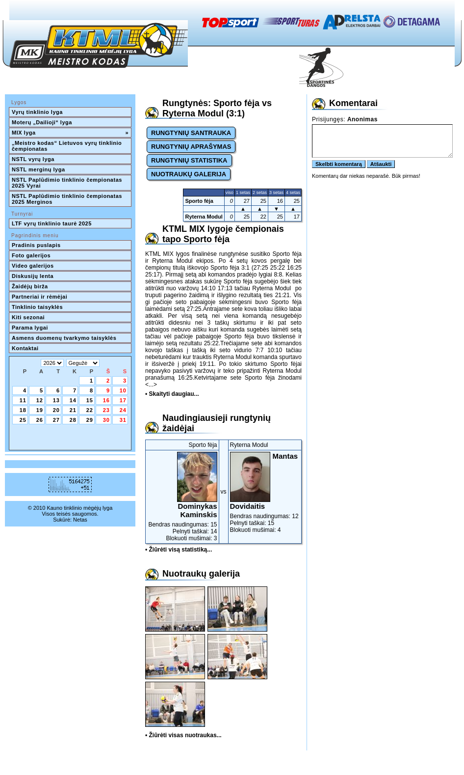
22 (89, 410)
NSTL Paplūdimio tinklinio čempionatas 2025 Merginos (68, 199)
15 (89, 400)
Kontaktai (25, 348)
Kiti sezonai (28, 317)
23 (106, 410)
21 (73, 410)
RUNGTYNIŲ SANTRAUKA (191, 133)
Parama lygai (30, 328)
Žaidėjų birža (30, 286)
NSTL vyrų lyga (33, 159)
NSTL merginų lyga (38, 169)
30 (106, 420)
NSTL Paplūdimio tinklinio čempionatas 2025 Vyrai (68, 183)
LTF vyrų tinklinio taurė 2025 (52, 223)
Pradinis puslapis (36, 245)
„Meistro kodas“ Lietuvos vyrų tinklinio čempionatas (68, 146)
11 (23, 400)
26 (39, 420)
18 (23, 410)
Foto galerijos (31, 255)
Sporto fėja (199, 201)
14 (73, 400)
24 (123, 410)
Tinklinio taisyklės (37, 307)
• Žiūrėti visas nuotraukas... (183, 735)
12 (39, 400)
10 (123, 390)
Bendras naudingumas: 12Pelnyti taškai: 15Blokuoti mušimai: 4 (265, 492)
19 (39, 410)
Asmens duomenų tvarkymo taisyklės (64, 338)
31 (123, 420)
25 (23, 420)
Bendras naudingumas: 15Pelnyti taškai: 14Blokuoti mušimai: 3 (182, 497)
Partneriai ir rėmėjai (39, 297)
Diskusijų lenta (32, 276)
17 (123, 400)
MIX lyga (70, 133)
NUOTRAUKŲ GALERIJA (188, 174)
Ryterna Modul (203, 217)
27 (56, 420)
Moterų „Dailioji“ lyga (42, 122)
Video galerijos (33, 266)
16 (106, 400)
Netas (80, 520)
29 (89, 420)
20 (56, 410)
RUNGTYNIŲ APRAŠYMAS (191, 146)
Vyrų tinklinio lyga (37, 112)
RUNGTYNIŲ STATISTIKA (189, 160)
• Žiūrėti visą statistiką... (178, 549)
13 (56, 400)
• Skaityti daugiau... (172, 393)
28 (73, 420)
